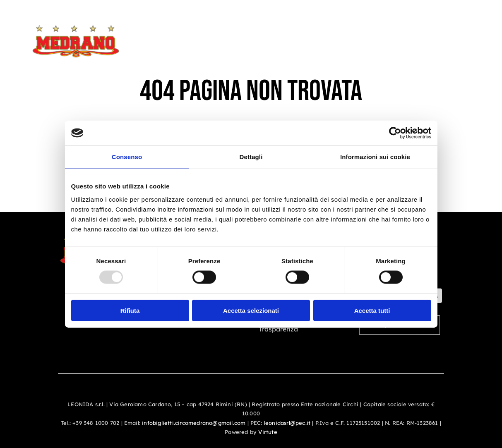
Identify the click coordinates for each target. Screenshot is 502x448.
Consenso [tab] (127, 156)
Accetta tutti (372, 310)
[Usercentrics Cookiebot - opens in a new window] (395, 133)
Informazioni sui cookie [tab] (375, 156)
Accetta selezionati (251, 310)
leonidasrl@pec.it (287, 422)
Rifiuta (130, 310)
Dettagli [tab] (251, 156)
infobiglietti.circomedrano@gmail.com (193, 422)
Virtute (267, 432)
